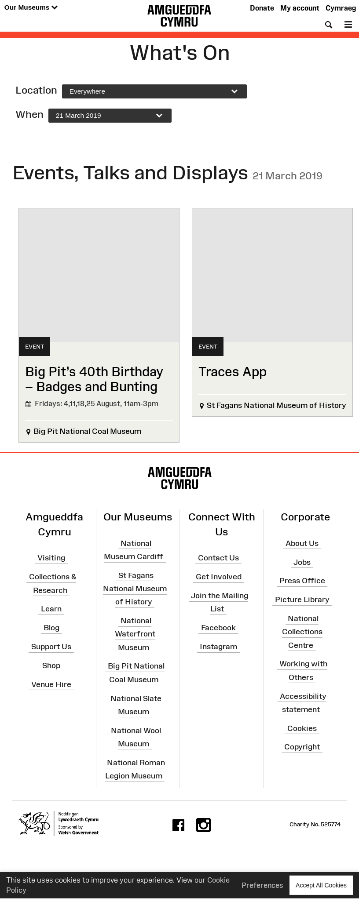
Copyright (302, 746)
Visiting (51, 557)
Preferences (262, 885)
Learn (51, 608)
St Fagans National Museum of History (135, 588)
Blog (51, 627)
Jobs (302, 561)
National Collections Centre (302, 631)
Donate (262, 8)
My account (299, 8)
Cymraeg (341, 8)
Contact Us (218, 557)
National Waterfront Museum (135, 633)
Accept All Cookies (321, 885)
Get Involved (219, 576)
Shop (51, 665)
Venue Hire (51, 684)
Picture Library (302, 599)
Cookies (302, 727)
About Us (302, 543)
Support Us (51, 646)
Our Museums (31, 8)
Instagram (218, 646)
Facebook (218, 627)
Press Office (302, 580)
